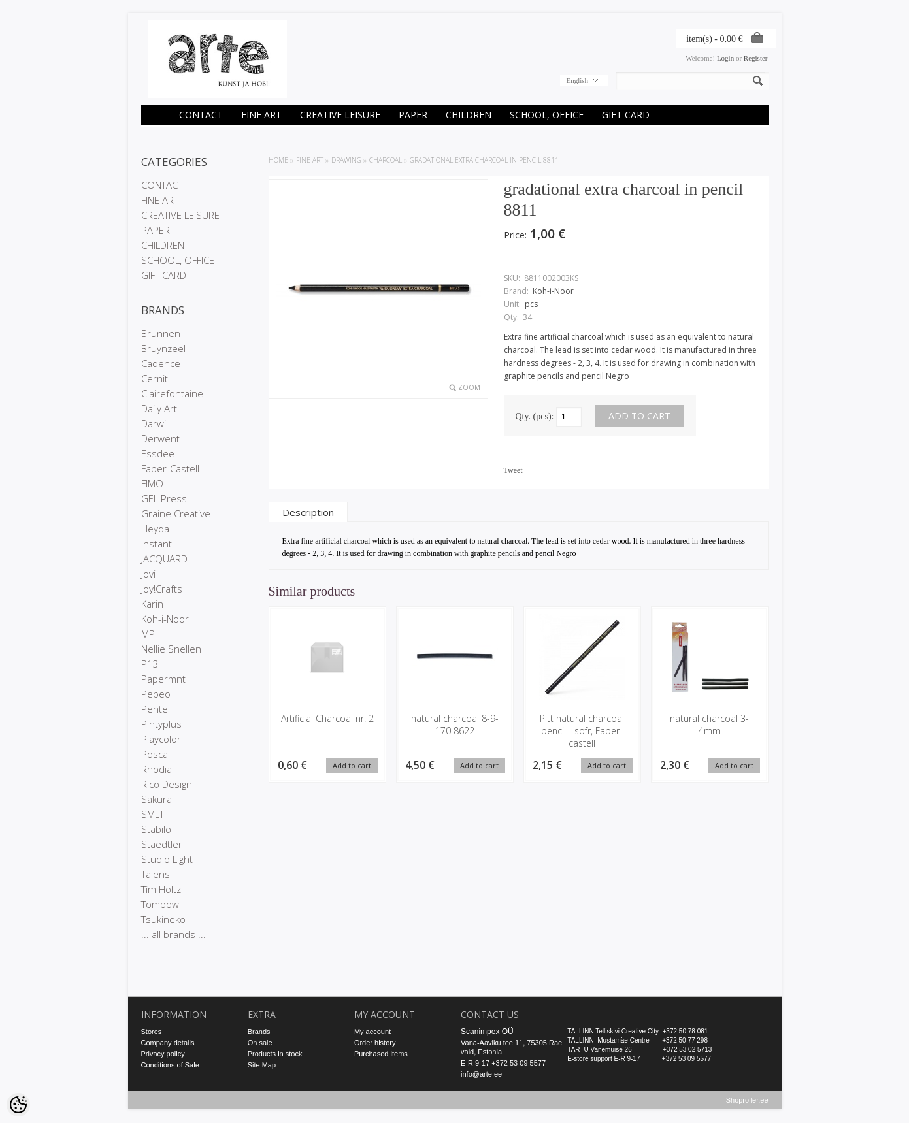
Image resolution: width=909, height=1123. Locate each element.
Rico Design (166, 783)
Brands (259, 1031)
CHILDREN (468, 114)
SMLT (152, 814)
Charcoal (385, 160)
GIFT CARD (626, 114)
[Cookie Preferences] (18, 1104)
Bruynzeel (163, 348)
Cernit (154, 378)
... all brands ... (173, 934)
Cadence (160, 363)
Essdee (157, 453)
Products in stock (275, 1054)
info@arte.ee (481, 1074)
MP (148, 633)
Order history (375, 1043)
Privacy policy (163, 1054)
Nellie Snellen (171, 648)
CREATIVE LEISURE (340, 114)
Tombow (160, 904)
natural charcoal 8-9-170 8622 (455, 724)
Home (278, 160)
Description (308, 512)
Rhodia (156, 768)
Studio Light (167, 859)
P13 (150, 663)
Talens (155, 874)
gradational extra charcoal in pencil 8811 (484, 160)
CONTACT (201, 114)
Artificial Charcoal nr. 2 (327, 718)
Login (725, 58)
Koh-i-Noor (165, 618)
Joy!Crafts (161, 588)
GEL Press (164, 498)
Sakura (156, 799)
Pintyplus (161, 723)
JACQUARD (164, 558)
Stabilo (156, 829)
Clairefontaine (172, 393)
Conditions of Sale (170, 1065)
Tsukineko (163, 919)
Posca (154, 753)
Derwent (160, 438)
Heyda (155, 528)
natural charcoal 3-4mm (709, 724)
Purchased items (381, 1054)
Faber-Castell (170, 468)
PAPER (413, 114)
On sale (260, 1043)
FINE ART (261, 114)
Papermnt (163, 678)
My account (372, 1031)
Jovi (148, 573)
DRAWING (346, 160)
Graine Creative (175, 513)
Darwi (153, 423)
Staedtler (161, 844)
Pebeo (156, 693)
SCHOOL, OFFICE (547, 114)
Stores (151, 1031)
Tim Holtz (161, 889)
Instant (156, 543)
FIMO (152, 483)
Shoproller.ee (747, 1101)
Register (756, 58)
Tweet (513, 470)
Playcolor (161, 738)
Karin (152, 603)
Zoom (469, 387)
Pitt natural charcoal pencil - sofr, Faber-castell (582, 730)
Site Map (262, 1065)
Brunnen (160, 333)
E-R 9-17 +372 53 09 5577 (503, 1063)
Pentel (155, 708)
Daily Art (159, 408)
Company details (168, 1043)
